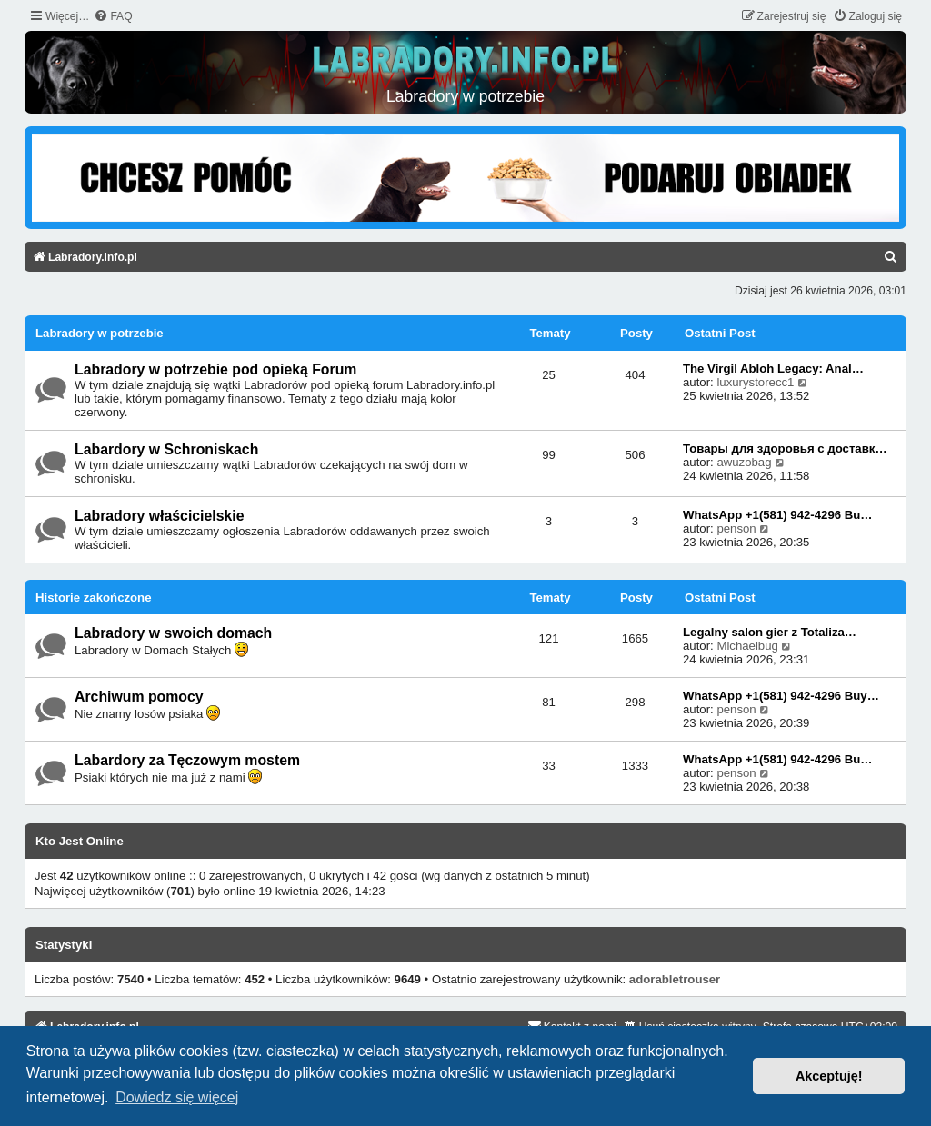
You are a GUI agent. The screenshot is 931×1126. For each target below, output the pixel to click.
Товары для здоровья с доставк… (785, 448)
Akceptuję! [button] (829, 1076)
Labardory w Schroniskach (166, 449)
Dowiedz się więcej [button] (176, 1097)
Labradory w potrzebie (99, 333)
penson (736, 528)
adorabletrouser (674, 979)
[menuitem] (113, 17)
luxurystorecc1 (755, 382)
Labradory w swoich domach (173, 633)
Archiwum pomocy (139, 696)
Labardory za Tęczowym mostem (187, 760)
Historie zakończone (93, 597)
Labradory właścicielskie (160, 515)
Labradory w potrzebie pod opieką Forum (215, 369)
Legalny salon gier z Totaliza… (769, 632)
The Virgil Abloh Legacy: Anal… (773, 368)
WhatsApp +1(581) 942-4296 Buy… (781, 696)
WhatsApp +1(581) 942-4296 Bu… (778, 515)
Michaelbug (746, 646)
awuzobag (743, 462)
